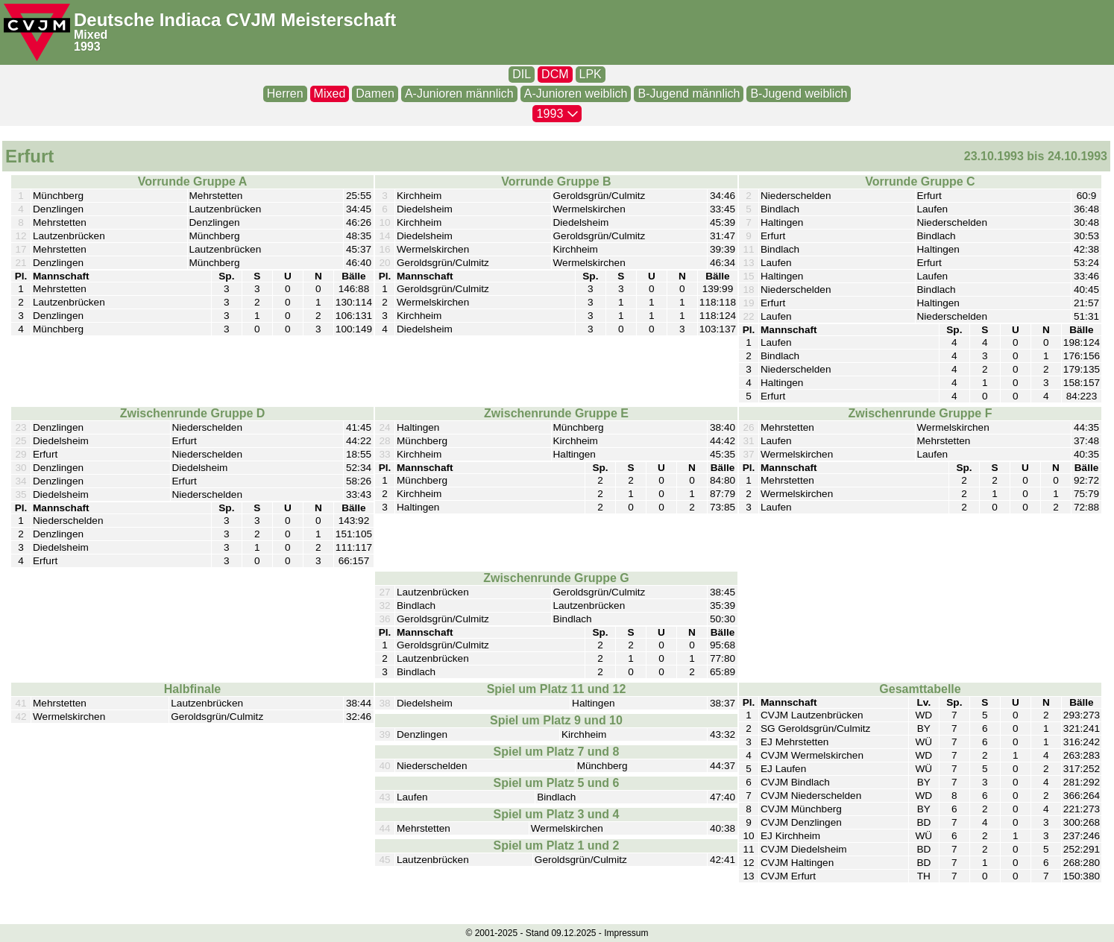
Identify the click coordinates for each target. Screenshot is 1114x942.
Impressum (626, 933)
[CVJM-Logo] (37, 32)
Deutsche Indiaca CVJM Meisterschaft (235, 20)
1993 (87, 46)
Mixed (90, 34)
